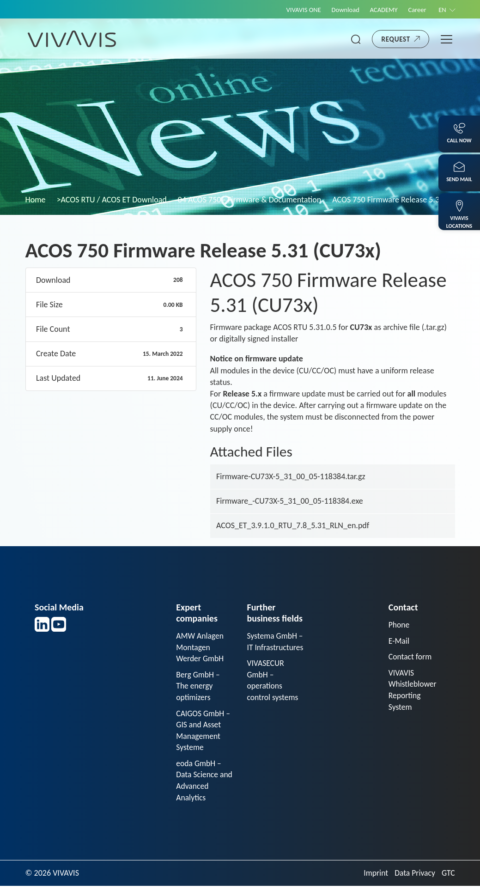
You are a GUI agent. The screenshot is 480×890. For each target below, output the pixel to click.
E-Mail (399, 641)
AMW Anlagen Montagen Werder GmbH (200, 647)
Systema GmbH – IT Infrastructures (272, 647)
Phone (399, 625)
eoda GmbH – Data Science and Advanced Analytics (200, 783)
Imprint (374, 877)
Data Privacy (414, 877)
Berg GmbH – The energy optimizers (198, 687)
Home (35, 200)
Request (396, 39)
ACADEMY (380, 10)
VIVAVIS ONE (297, 10)
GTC (448, 877)
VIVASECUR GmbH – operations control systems (273, 693)
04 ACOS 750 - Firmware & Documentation (249, 200)
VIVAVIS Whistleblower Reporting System (413, 691)
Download (341, 10)
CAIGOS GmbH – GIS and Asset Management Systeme (203, 732)
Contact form (411, 657)
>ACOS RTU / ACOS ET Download (112, 200)
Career (415, 10)
